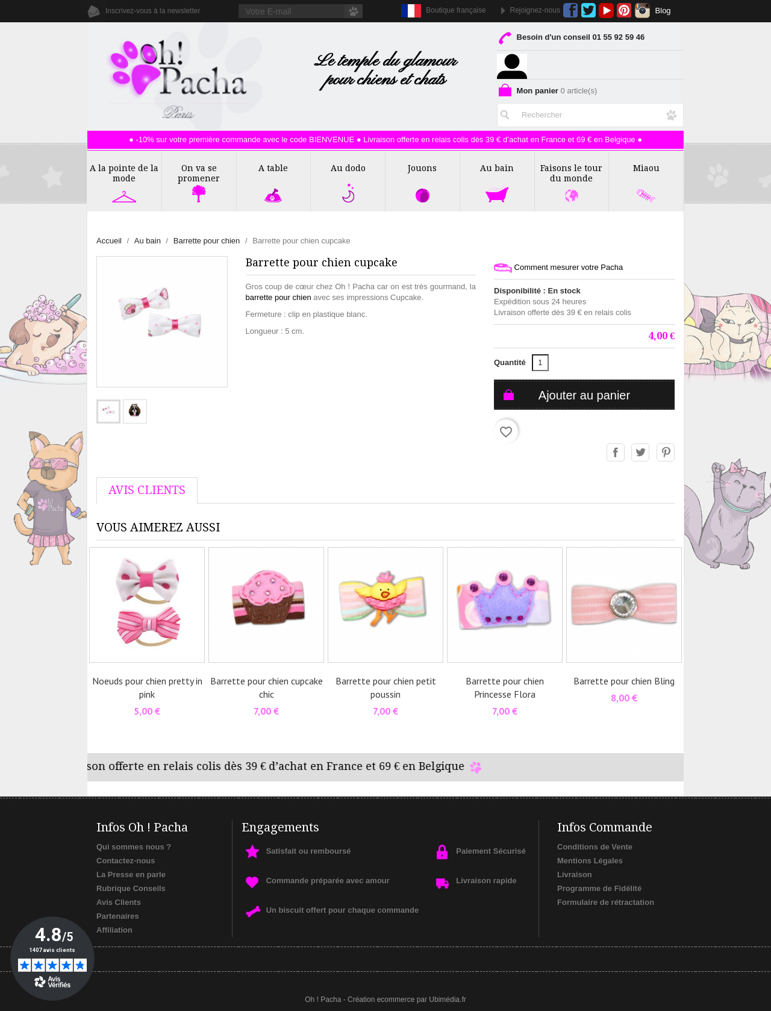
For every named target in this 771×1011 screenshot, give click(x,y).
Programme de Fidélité (599, 888)
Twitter (588, 10)
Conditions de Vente (594, 846)
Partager (616, 453)
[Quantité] (540, 362)
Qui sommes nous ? (133, 846)
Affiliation (114, 929)
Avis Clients (118, 902)
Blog (663, 10)
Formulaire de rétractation (605, 902)
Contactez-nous (125, 860)
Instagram (642, 10)
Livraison (574, 874)
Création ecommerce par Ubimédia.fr (407, 999)
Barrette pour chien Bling (624, 681)
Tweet (641, 453)
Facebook (570, 10)
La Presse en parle (131, 874)
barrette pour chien (278, 297)
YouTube (606, 10)
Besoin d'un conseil (571, 39)
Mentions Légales (590, 860)
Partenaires (117, 916)
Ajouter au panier (584, 395)
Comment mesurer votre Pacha (558, 268)
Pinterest (624, 10)
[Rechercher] (590, 113)
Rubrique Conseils (131, 888)
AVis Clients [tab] (147, 490)
